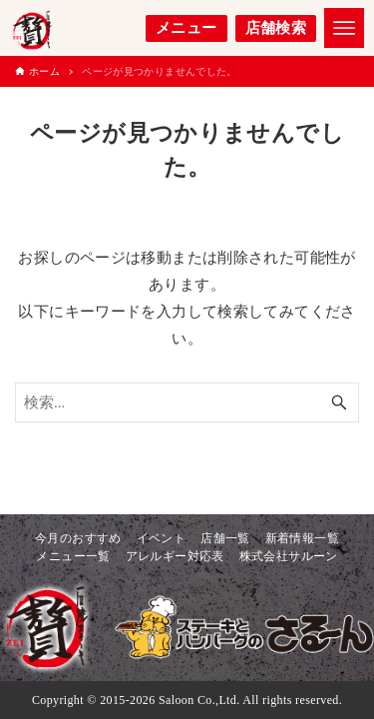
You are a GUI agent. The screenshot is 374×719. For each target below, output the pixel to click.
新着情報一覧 (302, 538)
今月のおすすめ (78, 538)
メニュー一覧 (73, 556)
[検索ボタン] (339, 402)
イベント (162, 538)
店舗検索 (276, 28)
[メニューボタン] (344, 28)
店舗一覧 (225, 538)
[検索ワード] (187, 402)
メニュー (186, 28)
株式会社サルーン (288, 556)
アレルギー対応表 (175, 556)
